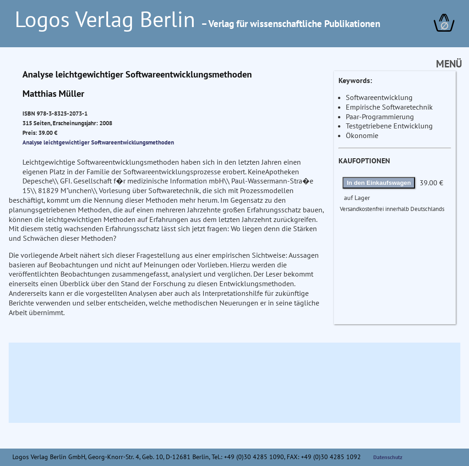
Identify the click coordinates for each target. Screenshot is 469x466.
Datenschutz (388, 457)
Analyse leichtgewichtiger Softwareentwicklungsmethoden (98, 142)
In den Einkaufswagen (379, 182)
